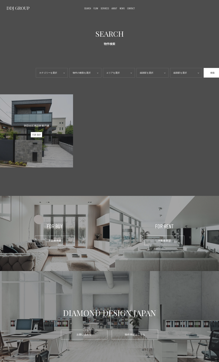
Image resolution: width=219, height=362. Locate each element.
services (105, 8)
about (114, 8)
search (87, 8)
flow (96, 8)
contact (131, 8)
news (122, 8)
